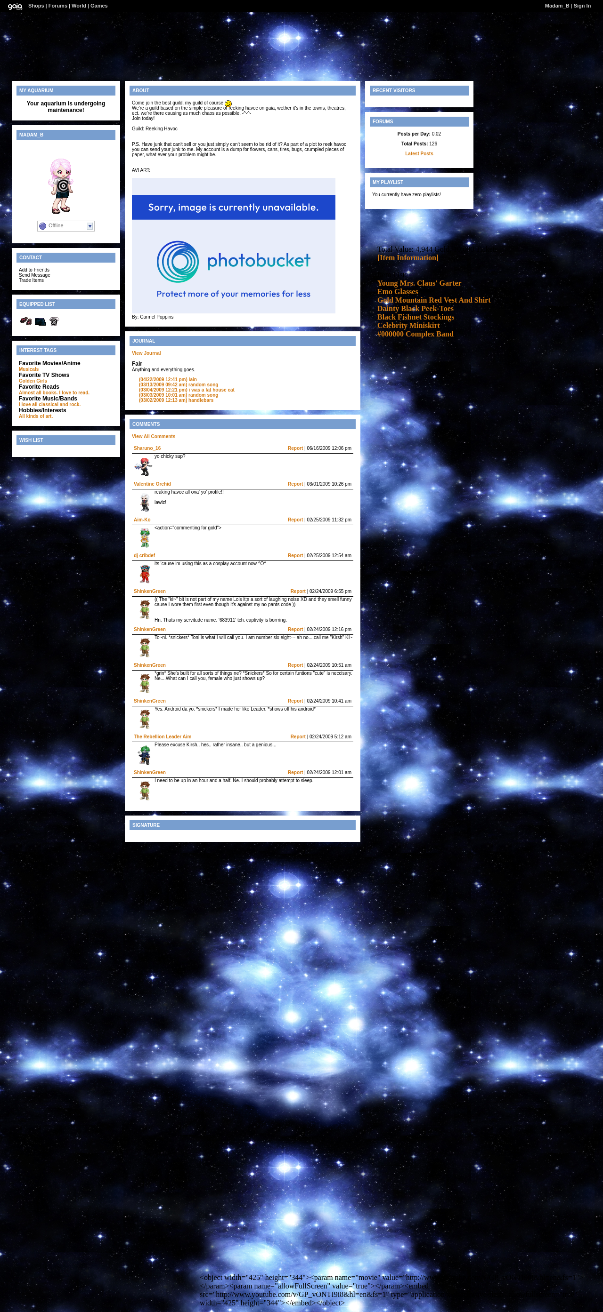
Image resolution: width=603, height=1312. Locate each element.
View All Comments (153, 436)
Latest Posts (419, 153)
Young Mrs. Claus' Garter (419, 283)
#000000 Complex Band (415, 334)
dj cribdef (144, 555)
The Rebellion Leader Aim (162, 736)
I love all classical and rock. (50, 404)
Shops (36, 5)
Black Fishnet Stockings (416, 317)
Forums (58, 5)
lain (168, 379)
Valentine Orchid (152, 484)
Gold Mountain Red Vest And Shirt (434, 300)
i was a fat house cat (187, 389)
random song (178, 384)
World (79, 5)
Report (295, 448)
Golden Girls (33, 381)
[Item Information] (408, 258)
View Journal (146, 353)
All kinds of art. (36, 416)
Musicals (29, 369)
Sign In (582, 5)
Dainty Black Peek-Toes (415, 308)
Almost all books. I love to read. (54, 392)
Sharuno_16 (147, 448)
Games (99, 5)
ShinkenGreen (150, 591)
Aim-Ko (142, 519)
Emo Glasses (397, 292)
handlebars (176, 400)
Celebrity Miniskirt (408, 325)
